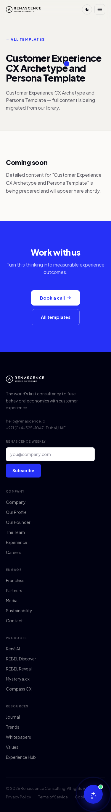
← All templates (25, 39)
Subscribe (23, 470)
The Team (15, 532)
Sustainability (19, 610)
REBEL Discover (21, 658)
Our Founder (18, 522)
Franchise (15, 580)
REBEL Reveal (19, 668)
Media (11, 600)
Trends (12, 727)
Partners (14, 590)
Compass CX (18, 688)
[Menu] (99, 9)
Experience (16, 542)
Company (16, 502)
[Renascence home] (23, 9)
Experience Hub (21, 757)
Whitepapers (18, 737)
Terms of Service (53, 797)
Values (12, 747)
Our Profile (16, 512)
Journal (13, 717)
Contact (14, 620)
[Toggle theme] (87, 9)
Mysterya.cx (18, 678)
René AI (13, 648)
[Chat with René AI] (93, 794)
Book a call (55, 298)
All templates (55, 317)
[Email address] (50, 454)
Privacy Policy (18, 797)
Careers (13, 552)
